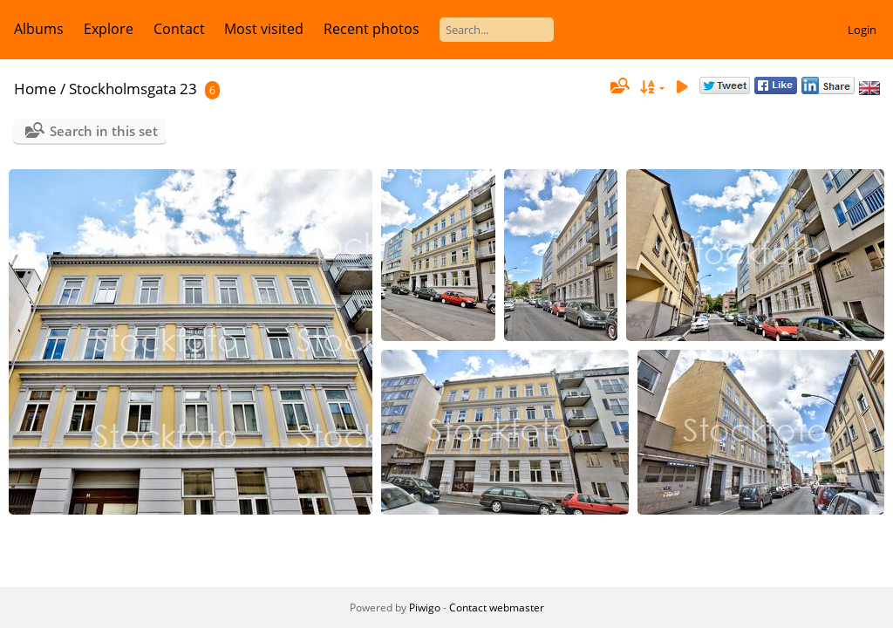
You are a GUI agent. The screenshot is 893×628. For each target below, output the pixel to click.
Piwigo (424, 607)
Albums (39, 28)
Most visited (263, 28)
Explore (108, 28)
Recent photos (371, 28)
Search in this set (104, 131)
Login (862, 30)
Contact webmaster (496, 607)
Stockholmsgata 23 (133, 88)
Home (35, 88)
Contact (179, 28)
